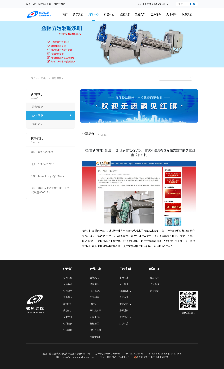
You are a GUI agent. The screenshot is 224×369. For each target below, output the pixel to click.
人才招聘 (171, 14)
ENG (192, 4)
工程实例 (140, 14)
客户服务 (156, 14)
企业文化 (67, 317)
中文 (180, 4)
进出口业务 (95, 330)
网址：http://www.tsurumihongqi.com (75, 357)
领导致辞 (67, 284)
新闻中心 (93, 14)
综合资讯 (154, 291)
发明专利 (67, 304)
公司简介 (67, 277)
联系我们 (187, 14)
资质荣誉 (67, 297)
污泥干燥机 (95, 336)
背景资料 (67, 291)
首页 (33, 78)
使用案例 (67, 323)
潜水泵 (93, 304)
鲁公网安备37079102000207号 (151, 357)
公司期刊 (43, 78)
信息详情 (56, 78)
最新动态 (154, 277)
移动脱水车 (95, 310)
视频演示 (125, 14)
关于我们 (78, 14)
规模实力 (67, 310)
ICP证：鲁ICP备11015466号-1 (114, 357)
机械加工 (94, 323)
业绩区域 (67, 330)
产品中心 (109, 14)
